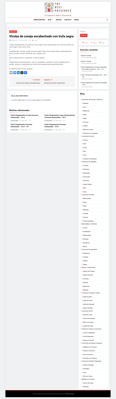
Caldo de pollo (87, 297)
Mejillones (86, 111)
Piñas (84, 206)
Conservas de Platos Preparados (92, 361)
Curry (84, 372)
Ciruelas (85, 213)
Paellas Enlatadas (88, 365)
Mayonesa (86, 286)
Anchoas (85, 122)
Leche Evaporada (88, 336)
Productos (13, 31)
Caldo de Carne (87, 300)
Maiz (84, 188)
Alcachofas (86, 177)
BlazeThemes (70, 393)
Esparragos (86, 173)
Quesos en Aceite (88, 340)
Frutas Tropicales (88, 221)
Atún (84, 107)
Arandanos (86, 243)
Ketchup (85, 282)
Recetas (59, 20)
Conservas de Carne (88, 136)
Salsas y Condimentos (88, 267)
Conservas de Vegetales (89, 162)
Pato (84, 151)
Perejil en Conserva (89, 351)
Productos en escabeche (90, 133)
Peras (85, 202)
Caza (84, 155)
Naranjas (86, 239)
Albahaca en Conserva (90, 347)
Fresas (85, 228)
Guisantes (86, 180)
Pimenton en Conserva (90, 358)
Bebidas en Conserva (88, 379)
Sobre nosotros (39, 20)
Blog (49, 20)
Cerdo (85, 147)
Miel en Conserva (88, 322)
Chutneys (86, 279)
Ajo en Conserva (88, 354)
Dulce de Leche (87, 315)
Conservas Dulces (87, 311)
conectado (28, 100)
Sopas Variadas (88, 308)
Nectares (86, 387)
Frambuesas (87, 231)
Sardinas (85, 103)
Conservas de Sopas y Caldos (91, 293)
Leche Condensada (89, 333)
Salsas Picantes (88, 275)
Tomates (85, 165)
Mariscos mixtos (88, 129)
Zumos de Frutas (88, 383)
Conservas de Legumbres (89, 249)
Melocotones (87, 198)
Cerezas (85, 217)
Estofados (86, 369)
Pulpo (85, 114)
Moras (85, 246)
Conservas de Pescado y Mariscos (92, 99)
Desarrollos (14, 40)
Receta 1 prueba (86, 61)
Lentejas (85, 257)
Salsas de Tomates (89, 271)
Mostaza (85, 290)
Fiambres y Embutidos (90, 159)
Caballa (85, 126)
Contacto (67, 20)
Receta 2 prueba (86, 55)
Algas (85, 118)
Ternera (85, 140)
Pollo (84, 144)
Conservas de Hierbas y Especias (92, 343)
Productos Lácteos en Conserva (91, 329)
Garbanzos (86, 253)
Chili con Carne (87, 376)
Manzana (86, 210)
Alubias (85, 261)
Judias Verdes (87, 184)
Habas (85, 264)
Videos (76, 20)
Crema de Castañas (89, 318)
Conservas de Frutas (88, 195)
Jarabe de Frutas (88, 326)
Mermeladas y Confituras (89, 224)
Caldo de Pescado (88, 304)
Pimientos (86, 169)
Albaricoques (87, 235)
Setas (85, 192)
